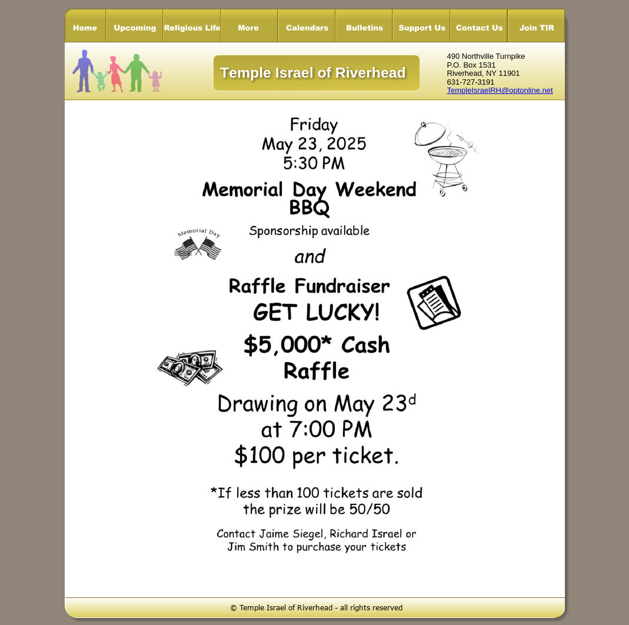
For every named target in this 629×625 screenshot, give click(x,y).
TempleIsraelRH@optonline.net (500, 90)
